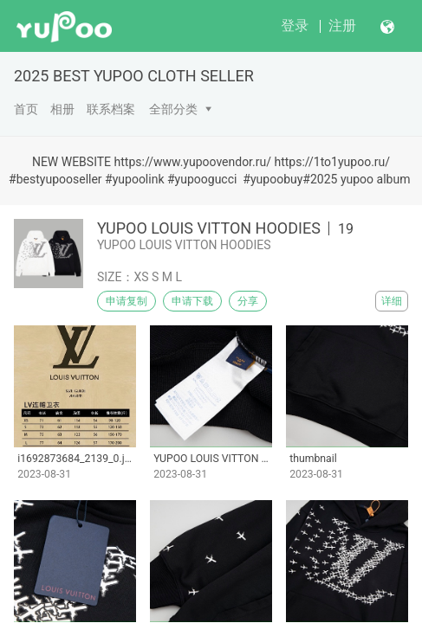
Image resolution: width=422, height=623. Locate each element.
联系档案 (111, 109)
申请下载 (192, 301)
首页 (26, 109)
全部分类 (173, 109)
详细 (391, 301)
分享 (247, 301)
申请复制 (126, 301)
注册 (342, 25)
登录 (294, 25)
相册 (62, 109)
